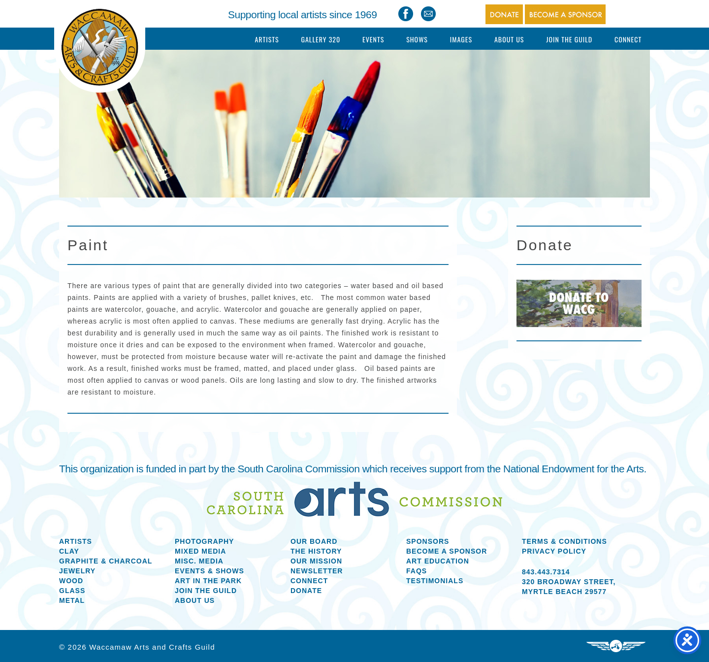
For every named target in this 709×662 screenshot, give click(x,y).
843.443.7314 (546, 572)
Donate (306, 591)
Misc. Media (199, 561)
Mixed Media (200, 551)
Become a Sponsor (446, 551)
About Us (509, 39)
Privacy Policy (554, 551)
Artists (267, 39)
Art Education (437, 561)
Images (461, 39)
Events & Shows (209, 571)
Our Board (313, 541)
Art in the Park (208, 581)
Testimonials (434, 581)
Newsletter (316, 571)
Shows (417, 39)
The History (316, 551)
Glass (72, 591)
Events (373, 39)
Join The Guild (569, 39)
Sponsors (427, 541)
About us (195, 600)
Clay (69, 551)
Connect (628, 39)
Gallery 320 (320, 39)
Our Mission (316, 561)
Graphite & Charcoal (105, 561)
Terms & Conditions (564, 541)
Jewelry (77, 571)
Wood (71, 581)
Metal (72, 600)
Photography (204, 541)
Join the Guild (206, 591)
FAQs (416, 571)
